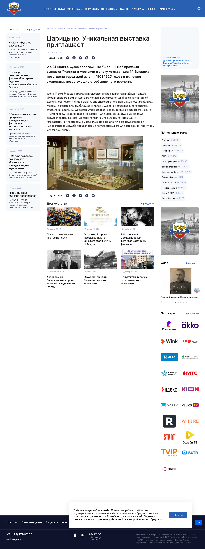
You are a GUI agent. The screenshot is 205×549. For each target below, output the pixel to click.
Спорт (150, 9)
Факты (124, 9)
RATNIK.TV (51, 28)
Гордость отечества (59, 522)
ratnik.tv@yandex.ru (15, 539)
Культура (138, 9)
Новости (49, 9)
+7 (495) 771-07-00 (19, 534)
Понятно (178, 515)
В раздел (32, 29)
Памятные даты (32, 522)
